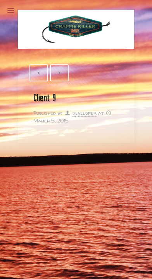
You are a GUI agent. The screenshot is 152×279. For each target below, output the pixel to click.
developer (85, 112)
